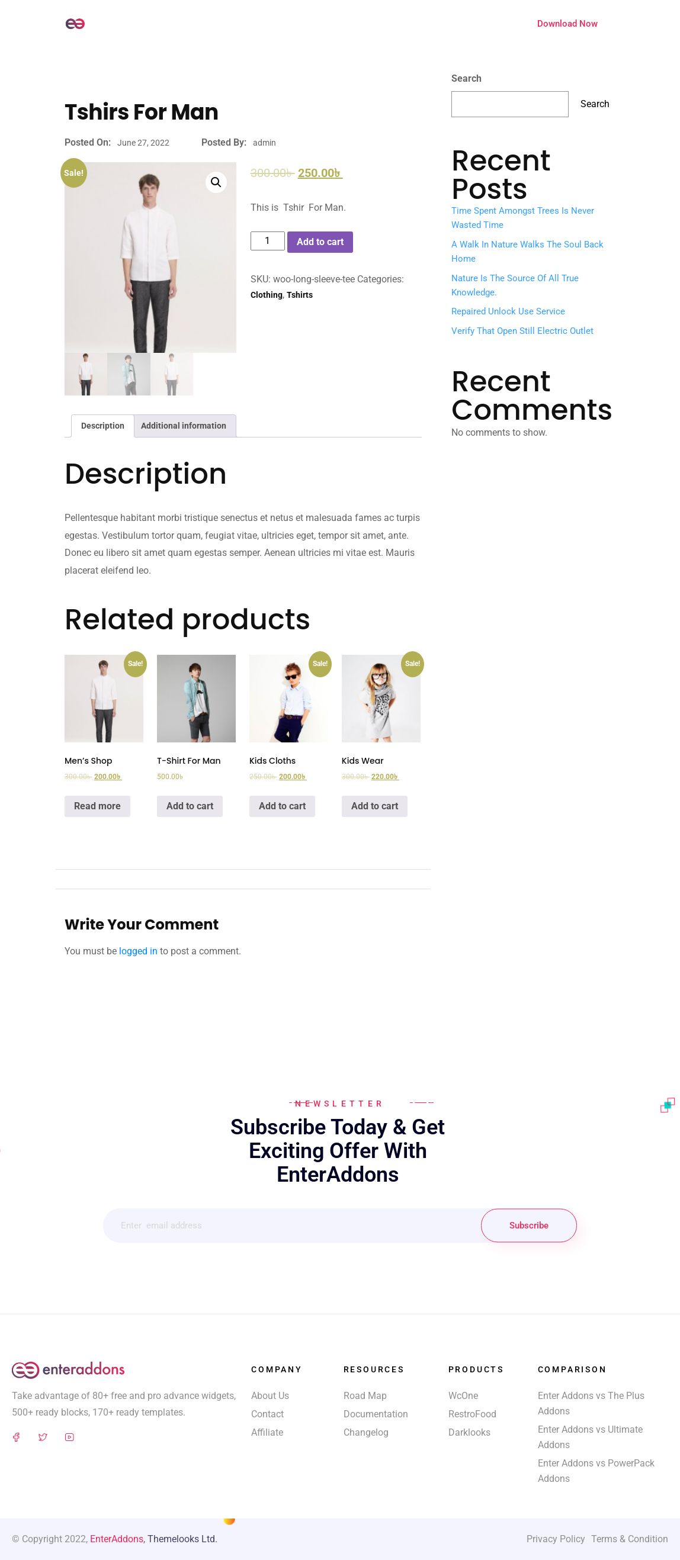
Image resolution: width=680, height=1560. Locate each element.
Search (466, 78)
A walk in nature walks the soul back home (527, 251)
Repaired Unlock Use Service (508, 311)
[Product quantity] (268, 240)
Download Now (567, 23)
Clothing (267, 295)
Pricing (420, 23)
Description (102, 425)
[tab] (102, 426)
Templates (289, 23)
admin (264, 142)
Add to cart (320, 241)
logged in (138, 951)
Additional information (183, 425)
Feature (378, 23)
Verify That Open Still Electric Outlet (522, 331)
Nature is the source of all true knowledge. (515, 285)
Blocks (336, 23)
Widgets (239, 23)
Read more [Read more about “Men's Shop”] (97, 806)
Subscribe (529, 1225)
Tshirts (300, 295)
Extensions (469, 23)
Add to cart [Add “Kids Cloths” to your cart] (282, 806)
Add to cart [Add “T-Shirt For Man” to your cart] (189, 806)
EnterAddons (116, 1539)
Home (197, 23)
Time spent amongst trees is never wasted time (522, 217)
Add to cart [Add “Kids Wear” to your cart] (374, 806)
